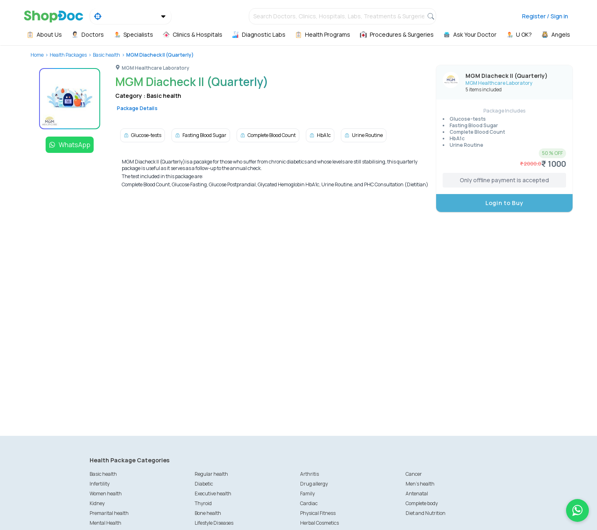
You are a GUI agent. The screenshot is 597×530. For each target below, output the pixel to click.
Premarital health (109, 513)
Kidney (97, 503)
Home (37, 54)
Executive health (213, 493)
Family (307, 493)
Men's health (420, 483)
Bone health (208, 513)
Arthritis (309, 473)
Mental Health (105, 522)
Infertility (100, 483)
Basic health (106, 54)
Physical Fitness (318, 513)
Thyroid (203, 503)
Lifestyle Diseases (214, 522)
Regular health (211, 473)
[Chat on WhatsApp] (577, 510)
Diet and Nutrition (426, 513)
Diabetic (204, 483)
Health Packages (68, 54)
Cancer (414, 473)
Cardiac (309, 503)
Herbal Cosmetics (319, 522)
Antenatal (417, 493)
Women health (106, 493)
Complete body (422, 503)
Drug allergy (314, 483)
